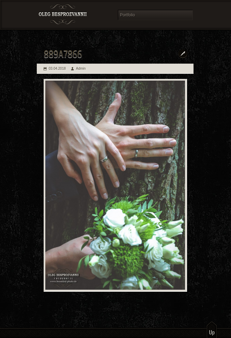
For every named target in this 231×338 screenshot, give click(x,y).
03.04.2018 (57, 68)
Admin (81, 68)
